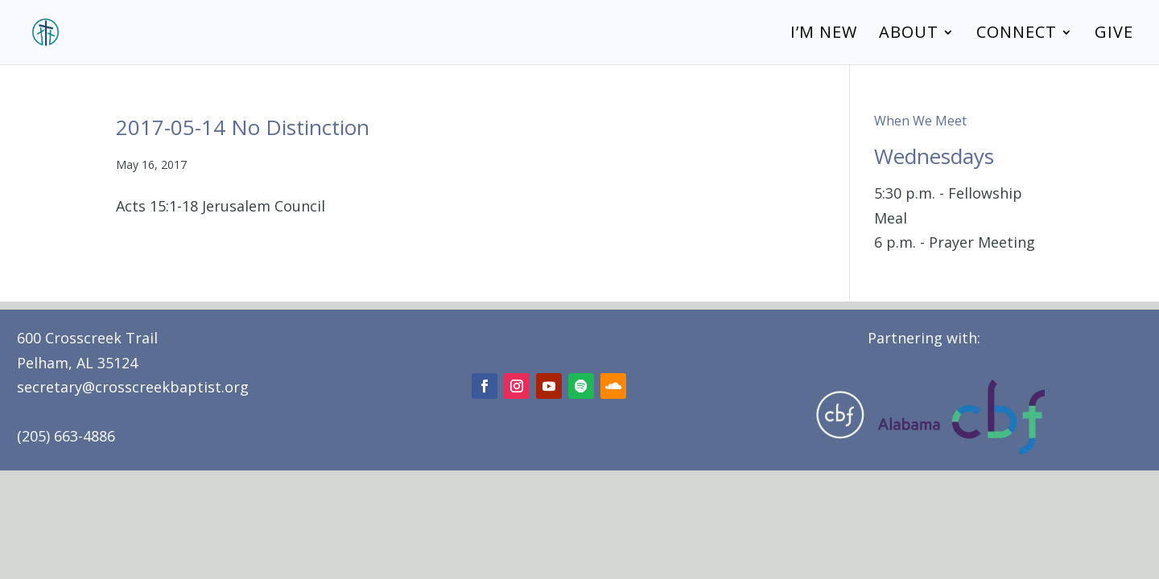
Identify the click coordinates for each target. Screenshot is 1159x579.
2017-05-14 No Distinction (242, 127)
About (908, 35)
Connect (1016, 35)
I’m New (823, 35)
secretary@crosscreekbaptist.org (133, 386)
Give (1114, 35)
